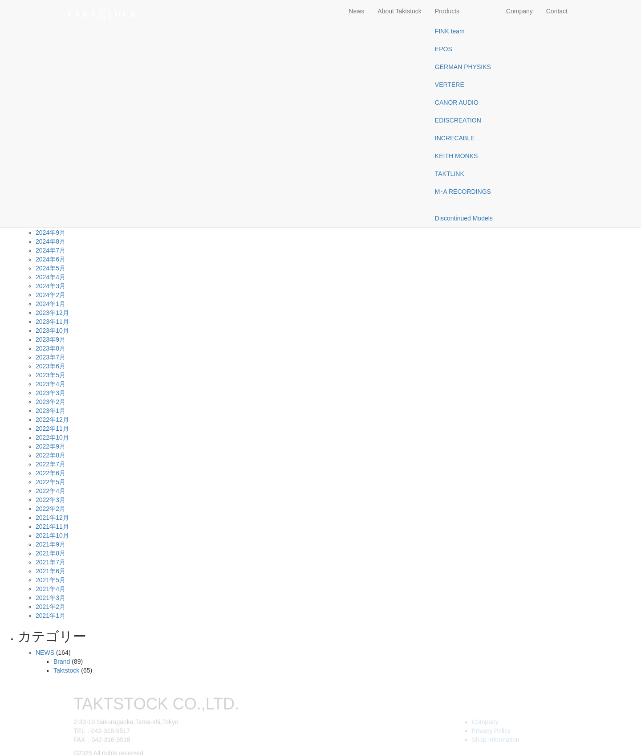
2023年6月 (50, 366)
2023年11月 (52, 321)
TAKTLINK (449, 173)
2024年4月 (50, 277)
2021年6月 (50, 571)
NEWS (45, 652)
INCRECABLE (455, 138)
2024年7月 (50, 250)
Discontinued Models (464, 218)
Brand (61, 661)
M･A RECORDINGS (463, 191)
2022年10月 (52, 437)
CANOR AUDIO (457, 102)
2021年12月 (52, 517)
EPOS (443, 49)
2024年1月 (50, 303)
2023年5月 (50, 375)
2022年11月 (52, 428)
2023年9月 (50, 339)
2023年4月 (50, 384)
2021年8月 (50, 553)
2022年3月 (50, 499)
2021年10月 (52, 535)
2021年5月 (50, 580)
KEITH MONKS (456, 155)
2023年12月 (52, 312)
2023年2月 (50, 401)
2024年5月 (50, 268)
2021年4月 (50, 588)
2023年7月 (50, 357)
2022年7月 (50, 464)
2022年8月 (50, 455)
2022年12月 (52, 419)
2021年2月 (50, 606)
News (356, 11)
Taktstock (66, 670)
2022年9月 (50, 446)
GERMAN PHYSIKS (463, 66)
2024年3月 (50, 286)
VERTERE (449, 84)
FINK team (450, 31)
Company (519, 11)
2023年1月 (50, 410)
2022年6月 (50, 473)
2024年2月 (50, 294)
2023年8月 (50, 348)
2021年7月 (50, 562)
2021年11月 (52, 526)
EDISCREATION (458, 120)
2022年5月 (50, 482)
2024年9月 (50, 232)
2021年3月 (50, 597)
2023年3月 (50, 392)
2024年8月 (50, 241)
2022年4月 (50, 490)
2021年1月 (50, 615)
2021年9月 (50, 544)
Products (447, 11)
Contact (557, 11)
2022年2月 (50, 508)
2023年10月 (52, 330)
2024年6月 (50, 259)
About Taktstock (399, 11)
